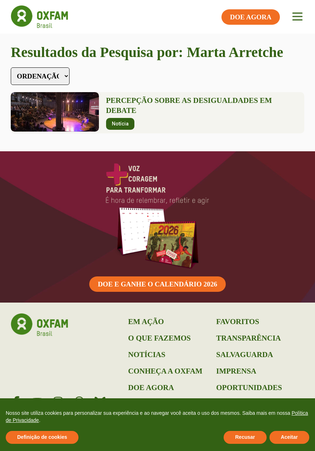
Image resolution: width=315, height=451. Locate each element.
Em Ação (146, 321)
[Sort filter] (40, 76)
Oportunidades (249, 387)
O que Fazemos (159, 338)
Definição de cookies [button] (42, 437)
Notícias (147, 354)
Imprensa (236, 371)
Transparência (248, 338)
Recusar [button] (245, 437)
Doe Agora (151, 387)
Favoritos (237, 321)
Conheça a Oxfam (165, 371)
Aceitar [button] (289, 437)
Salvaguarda (244, 354)
